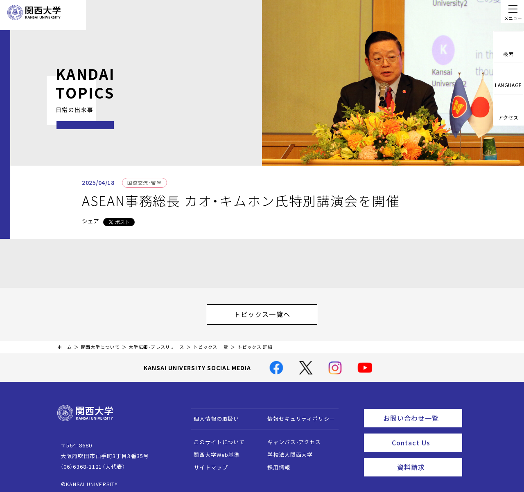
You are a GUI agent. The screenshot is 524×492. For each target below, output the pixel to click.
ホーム (64, 342)
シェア (90, 221)
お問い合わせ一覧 (421, 413)
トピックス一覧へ (270, 312)
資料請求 (427, 458)
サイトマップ (207, 463)
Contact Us (424, 435)
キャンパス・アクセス (290, 438)
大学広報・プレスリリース (156, 342)
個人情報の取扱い (212, 414)
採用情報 (275, 463)
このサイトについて (215, 438)
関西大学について (100, 342)
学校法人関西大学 (286, 450)
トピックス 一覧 (210, 342)
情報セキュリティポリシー (297, 414)
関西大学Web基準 (213, 450)
